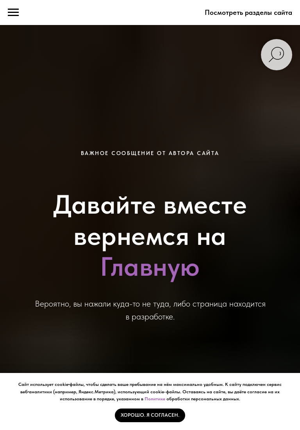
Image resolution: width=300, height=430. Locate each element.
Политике (155, 398)
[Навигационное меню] (13, 12)
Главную (150, 266)
